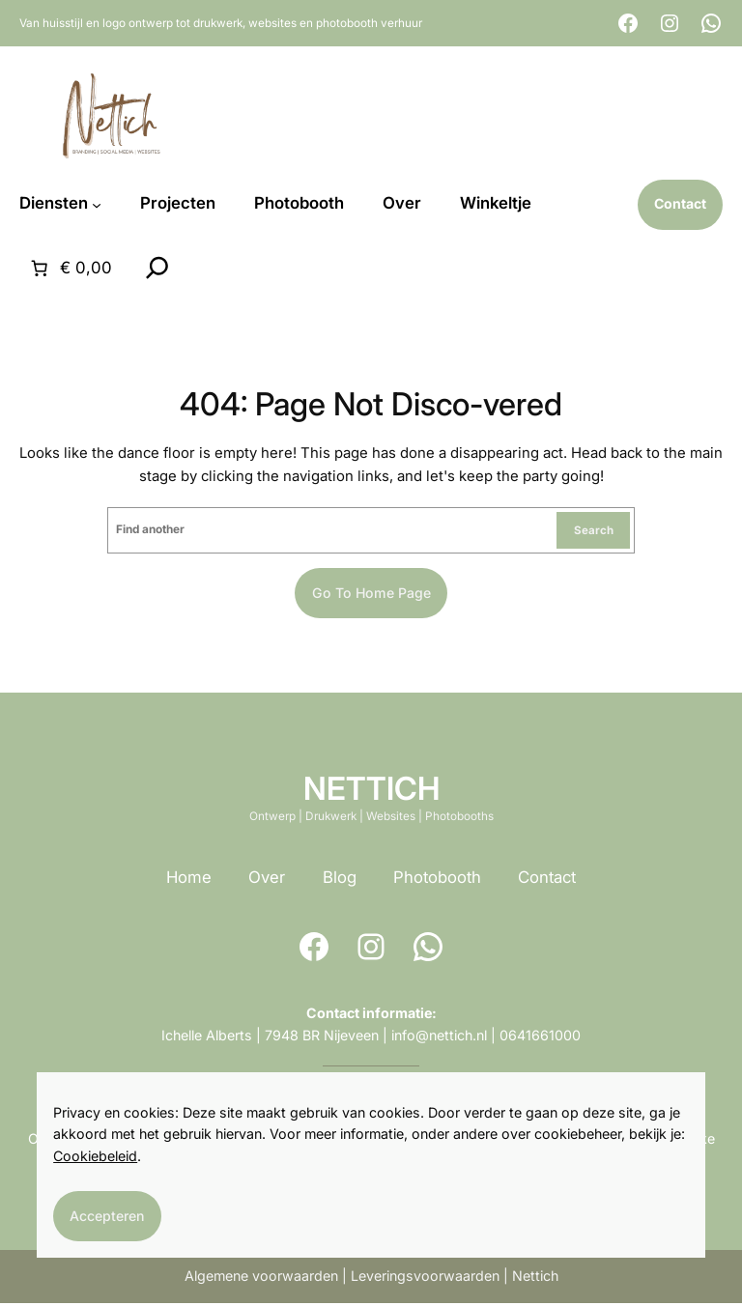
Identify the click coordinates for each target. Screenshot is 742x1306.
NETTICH (371, 790)
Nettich (535, 1278)
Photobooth (437, 880)
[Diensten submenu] (96, 205)
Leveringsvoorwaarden (425, 1278)
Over (266, 880)
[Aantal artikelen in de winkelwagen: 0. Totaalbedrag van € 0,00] (69, 269)
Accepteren (109, 1215)
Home (189, 880)
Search (593, 531)
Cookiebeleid (95, 1155)
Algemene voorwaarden (261, 1278)
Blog (340, 880)
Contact (547, 880)
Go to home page (371, 594)
